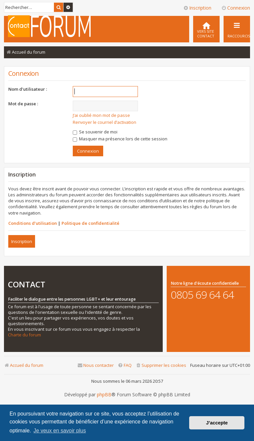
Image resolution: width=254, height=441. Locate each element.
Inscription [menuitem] (197, 8)
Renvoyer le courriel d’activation (104, 122)
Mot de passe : (23, 104)
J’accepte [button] (217, 422)
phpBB (104, 395)
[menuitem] (206, 29)
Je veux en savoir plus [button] (59, 430)
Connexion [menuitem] (235, 8)
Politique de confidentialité (90, 223)
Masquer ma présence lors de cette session (120, 139)
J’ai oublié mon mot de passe (101, 115)
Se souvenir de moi (95, 132)
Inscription (21, 241)
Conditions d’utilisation (32, 223)
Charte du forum (24, 335)
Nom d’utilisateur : (27, 89)
